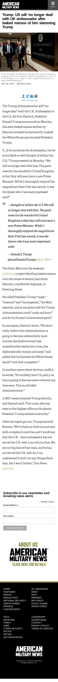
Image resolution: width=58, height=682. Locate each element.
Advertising (38, 620)
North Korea (11, 603)
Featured (9, 592)
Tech (6, 617)
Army (34, 592)
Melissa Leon (24, 84)
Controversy (12, 609)
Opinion (8, 606)
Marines (36, 597)
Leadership (38, 617)
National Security (14, 600)
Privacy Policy (40, 625)
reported (7, 468)
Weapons (9, 620)
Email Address (11, 505)
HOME (6, 589)
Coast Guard (39, 603)
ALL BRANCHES (39, 589)
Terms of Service (42, 628)
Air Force (37, 600)
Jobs (6, 625)
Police (7, 631)
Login (35, 663)
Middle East (10, 597)
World (7, 594)
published (8, 273)
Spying (7, 634)
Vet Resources (12, 637)
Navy (34, 594)
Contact (36, 622)
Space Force (39, 606)
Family (7, 622)
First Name (8, 516)
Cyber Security (13, 628)
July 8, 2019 (43, 259)
